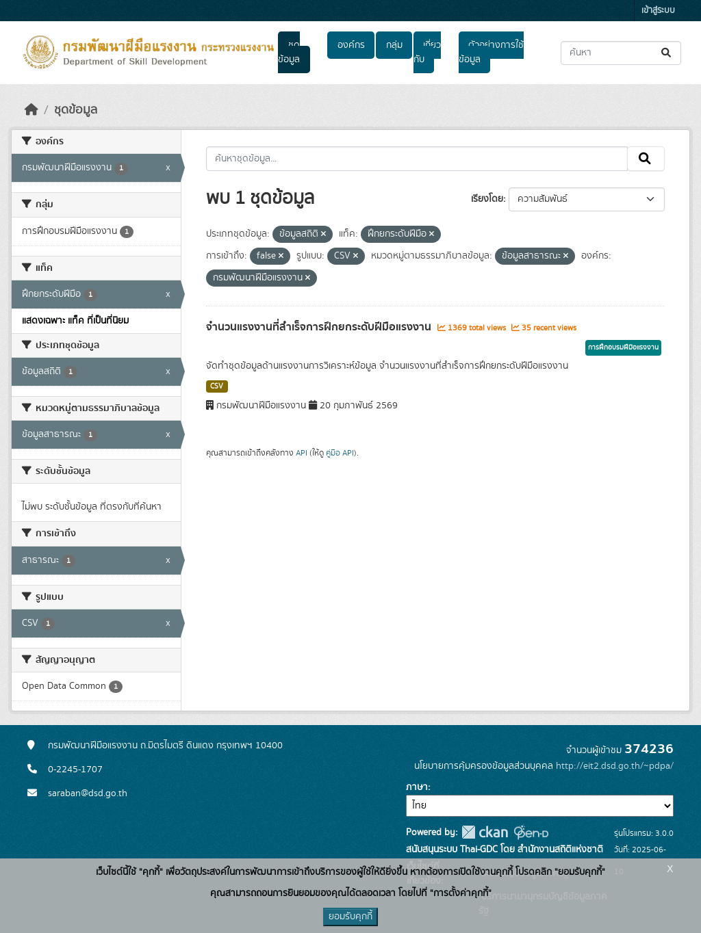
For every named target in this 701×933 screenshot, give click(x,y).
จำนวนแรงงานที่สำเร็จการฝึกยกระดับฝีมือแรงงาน (320, 327)
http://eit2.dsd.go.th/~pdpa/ (615, 766)
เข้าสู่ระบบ (658, 10)
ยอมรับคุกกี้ (350, 916)
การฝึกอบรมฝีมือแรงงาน (623, 347)
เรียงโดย (487, 199)
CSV (216, 386)
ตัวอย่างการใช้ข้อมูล (491, 52)
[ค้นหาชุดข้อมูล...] (621, 53)
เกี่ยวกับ (427, 52)
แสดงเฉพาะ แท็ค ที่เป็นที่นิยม (75, 321)
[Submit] (667, 53)
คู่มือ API (340, 453)
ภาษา (417, 787)
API (301, 453)
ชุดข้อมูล (289, 52)
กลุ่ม (394, 45)
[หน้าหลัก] (31, 110)
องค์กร (351, 45)
